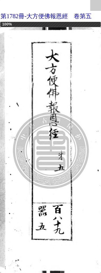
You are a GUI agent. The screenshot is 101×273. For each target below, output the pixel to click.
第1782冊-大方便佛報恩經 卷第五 (46, 16)
